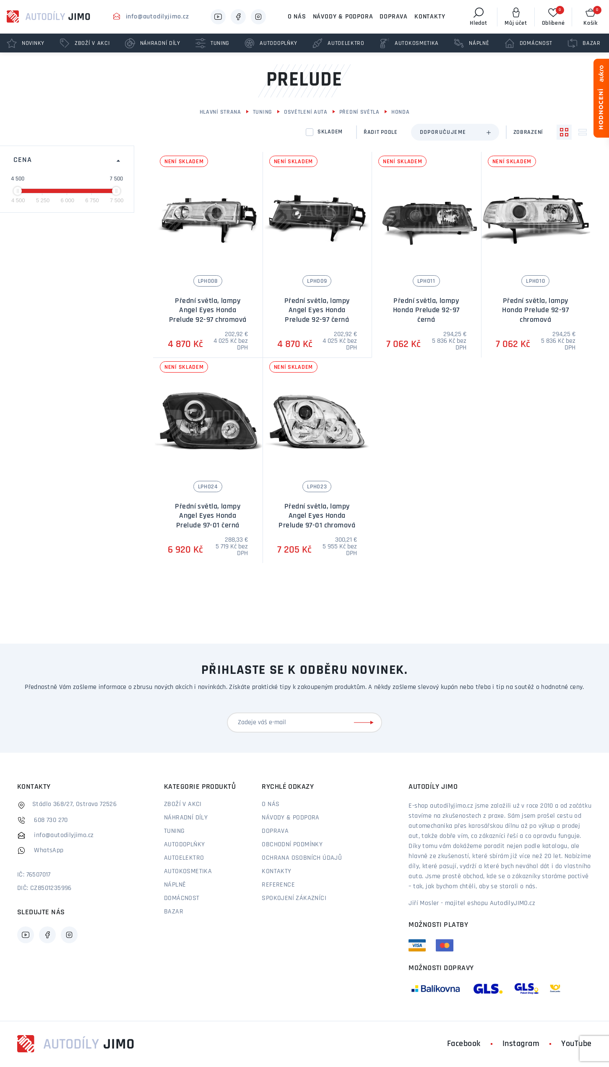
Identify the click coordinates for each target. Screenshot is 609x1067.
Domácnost (182, 898)
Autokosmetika (188, 871)
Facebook (464, 1044)
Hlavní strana (220, 112)
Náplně (175, 885)
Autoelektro (184, 858)
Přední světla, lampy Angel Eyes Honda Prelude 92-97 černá (317, 310)
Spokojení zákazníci (294, 898)
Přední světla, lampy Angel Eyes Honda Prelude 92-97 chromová (208, 310)
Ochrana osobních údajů (302, 858)
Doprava (394, 16)
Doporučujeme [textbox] (443, 132)
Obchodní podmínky (292, 844)
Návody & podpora (343, 16)
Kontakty (429, 16)
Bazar (173, 911)
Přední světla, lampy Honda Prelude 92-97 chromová (535, 310)
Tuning (262, 112)
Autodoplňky (184, 844)
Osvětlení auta (306, 112)
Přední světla (359, 112)
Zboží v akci (183, 804)
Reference (278, 885)
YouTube (576, 1044)
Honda (400, 112)
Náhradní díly (186, 817)
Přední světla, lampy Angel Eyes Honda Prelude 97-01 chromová (316, 516)
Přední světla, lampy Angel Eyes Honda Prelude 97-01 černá (207, 516)
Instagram (521, 1044)
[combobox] (455, 132)
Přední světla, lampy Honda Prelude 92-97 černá (426, 310)
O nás (297, 16)
